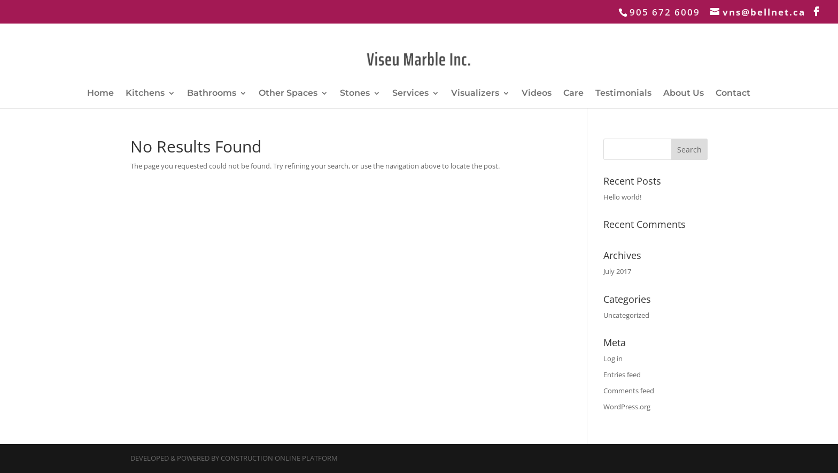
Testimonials (623, 93)
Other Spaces (288, 93)
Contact (733, 93)
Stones (355, 93)
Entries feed (622, 374)
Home (100, 93)
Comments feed (628, 390)
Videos (537, 93)
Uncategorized (626, 315)
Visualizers (475, 93)
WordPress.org (626, 406)
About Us (683, 93)
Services (410, 93)
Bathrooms (211, 93)
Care (573, 93)
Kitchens (145, 93)
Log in (613, 358)
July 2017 (617, 271)
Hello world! (622, 197)
